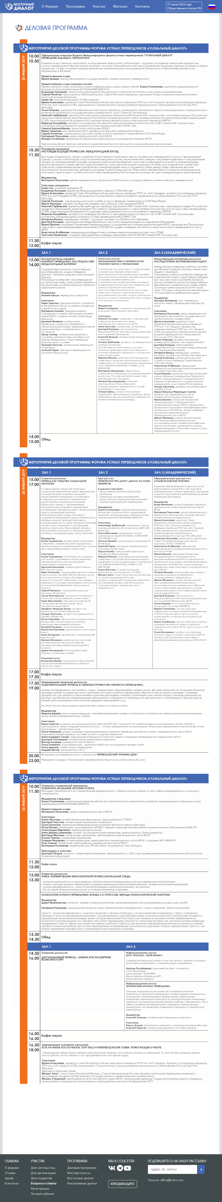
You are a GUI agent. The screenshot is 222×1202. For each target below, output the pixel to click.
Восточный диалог (80, 1178)
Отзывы (10, 1173)
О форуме (12, 1167)
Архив (9, 1178)
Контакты (142, 6)
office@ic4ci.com (171, 1180)
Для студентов (41, 1178)
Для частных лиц (43, 1167)
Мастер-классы (78, 1173)
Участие (99, 6)
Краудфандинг (123, 1184)
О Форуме (50, 6)
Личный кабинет (42, 1193)
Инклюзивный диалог (82, 1183)
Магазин (120, 6)
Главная (12, 1161)
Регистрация (40, 1188)
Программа (75, 6)
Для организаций (43, 1173)
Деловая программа (81, 1167)
